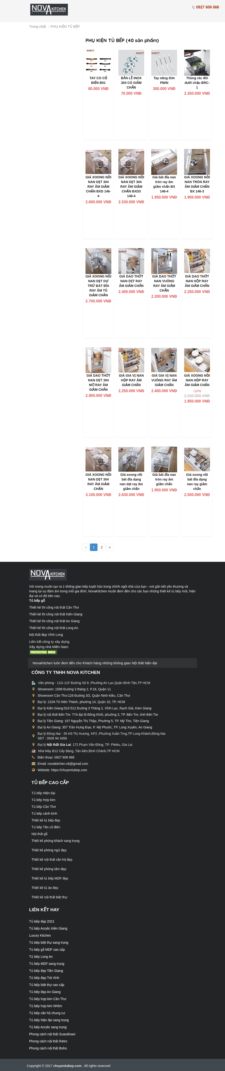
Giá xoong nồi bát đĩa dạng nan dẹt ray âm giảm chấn (131, 482)
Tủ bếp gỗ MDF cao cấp (47, 949)
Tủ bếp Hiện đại (43, 793)
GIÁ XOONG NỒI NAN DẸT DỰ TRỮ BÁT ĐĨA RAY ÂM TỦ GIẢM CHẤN (98, 285)
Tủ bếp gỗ (37, 600)
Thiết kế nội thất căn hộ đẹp (51, 859)
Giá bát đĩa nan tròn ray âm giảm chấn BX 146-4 (164, 184)
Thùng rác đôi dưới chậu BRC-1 (197, 82)
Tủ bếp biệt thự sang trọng (48, 942)
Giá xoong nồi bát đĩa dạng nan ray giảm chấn (197, 482)
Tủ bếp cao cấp (50, 782)
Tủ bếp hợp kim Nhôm (45, 1006)
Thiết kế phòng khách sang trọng (55, 841)
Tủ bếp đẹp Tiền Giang (46, 971)
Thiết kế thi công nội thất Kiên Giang (55, 614)
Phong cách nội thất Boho (48, 1048)
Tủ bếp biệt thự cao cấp (46, 985)
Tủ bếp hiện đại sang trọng (49, 1020)
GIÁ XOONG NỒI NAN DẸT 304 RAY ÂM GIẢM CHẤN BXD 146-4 (98, 186)
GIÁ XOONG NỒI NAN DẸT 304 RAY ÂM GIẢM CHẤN (98, 482)
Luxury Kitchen (40, 935)
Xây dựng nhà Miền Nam (48, 647)
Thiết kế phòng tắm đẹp (48, 869)
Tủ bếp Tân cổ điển (45, 827)
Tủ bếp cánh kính (44, 813)
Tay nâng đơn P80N (164, 80)
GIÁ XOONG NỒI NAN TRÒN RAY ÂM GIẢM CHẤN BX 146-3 (197, 184)
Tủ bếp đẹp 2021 (41, 921)
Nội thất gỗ (39, 834)
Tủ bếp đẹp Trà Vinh (44, 978)
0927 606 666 (205, 7)
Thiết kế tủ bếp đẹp (45, 820)
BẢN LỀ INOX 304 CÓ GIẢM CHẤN (131, 82)
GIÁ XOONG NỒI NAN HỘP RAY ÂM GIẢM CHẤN (197, 380)
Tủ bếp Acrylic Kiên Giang (48, 928)
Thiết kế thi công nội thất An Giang (54, 621)
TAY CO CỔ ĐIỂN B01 (98, 80)
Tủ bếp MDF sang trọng (46, 963)
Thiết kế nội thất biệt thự (49, 897)
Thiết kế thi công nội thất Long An (53, 628)
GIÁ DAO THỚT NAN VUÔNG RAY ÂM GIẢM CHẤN (164, 283)
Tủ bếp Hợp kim (43, 800)
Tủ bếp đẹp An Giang (45, 992)
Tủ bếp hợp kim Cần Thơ (47, 999)
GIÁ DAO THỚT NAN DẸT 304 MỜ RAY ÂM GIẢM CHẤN (98, 382)
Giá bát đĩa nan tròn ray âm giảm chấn (164, 479)
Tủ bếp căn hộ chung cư (47, 1013)
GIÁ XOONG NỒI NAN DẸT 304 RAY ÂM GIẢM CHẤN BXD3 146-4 (131, 186)
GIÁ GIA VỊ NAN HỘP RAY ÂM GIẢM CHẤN (131, 380)
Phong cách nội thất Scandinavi (52, 1034)
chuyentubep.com (67, 1066)
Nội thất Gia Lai (59, 745)
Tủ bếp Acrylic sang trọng (48, 1027)
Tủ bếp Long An (41, 956)
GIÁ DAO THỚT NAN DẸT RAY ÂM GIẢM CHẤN (131, 281)
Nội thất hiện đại (144, 663)
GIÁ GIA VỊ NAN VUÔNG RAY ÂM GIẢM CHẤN (164, 380)
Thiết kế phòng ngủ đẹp (48, 850)
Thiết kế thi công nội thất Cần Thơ (54, 607)
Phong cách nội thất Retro (48, 1041)
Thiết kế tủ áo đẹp (44, 888)
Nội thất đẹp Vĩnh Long (46, 635)
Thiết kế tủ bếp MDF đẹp (49, 878)
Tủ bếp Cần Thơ (43, 807)
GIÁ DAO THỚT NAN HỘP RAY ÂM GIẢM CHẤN (197, 281)
